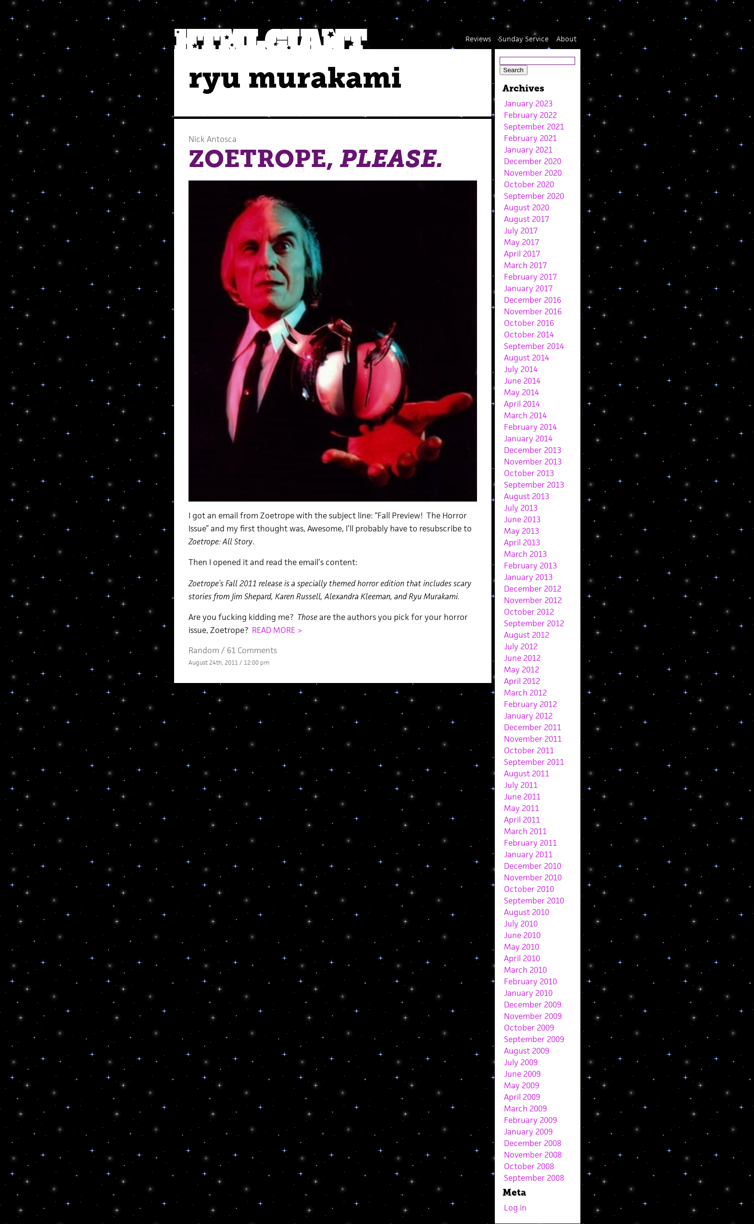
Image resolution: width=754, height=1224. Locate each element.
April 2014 (522, 404)
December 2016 (532, 300)
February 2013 (530, 565)
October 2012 (529, 611)
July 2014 (521, 369)
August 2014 (526, 357)
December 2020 (532, 161)
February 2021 (530, 138)
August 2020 (526, 207)
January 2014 (528, 438)
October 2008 (529, 1166)
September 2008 (534, 1177)
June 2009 (522, 1074)
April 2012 (522, 681)
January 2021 (528, 149)
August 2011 (526, 773)
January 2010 (528, 993)
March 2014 (525, 415)
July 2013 (521, 507)
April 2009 (522, 1097)
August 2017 (526, 219)
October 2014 (529, 334)
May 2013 (521, 531)
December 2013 (532, 450)
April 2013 (522, 542)
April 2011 (522, 819)
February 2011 (530, 842)
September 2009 (534, 1039)
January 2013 (528, 577)
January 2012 (528, 715)
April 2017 (522, 253)
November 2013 (533, 461)
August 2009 (526, 1050)
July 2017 (521, 230)
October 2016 (529, 323)
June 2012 (522, 658)
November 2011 (533, 739)
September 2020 (534, 196)
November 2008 (533, 1154)
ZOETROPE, (315, 158)
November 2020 (533, 172)
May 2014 (521, 392)
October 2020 (529, 184)
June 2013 (522, 519)
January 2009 (528, 1131)
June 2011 (522, 796)
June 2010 (522, 935)
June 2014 (522, 380)
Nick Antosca (212, 139)
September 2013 (534, 484)
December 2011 (532, 727)
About (566, 38)
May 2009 (521, 1085)
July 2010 (521, 923)
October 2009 (529, 1027)
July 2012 (521, 646)
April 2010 (522, 958)
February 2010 (530, 981)
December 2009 (532, 1004)
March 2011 (525, 831)
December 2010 (532, 866)
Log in (515, 1207)
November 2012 (533, 600)
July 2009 (521, 1062)
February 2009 (530, 1120)
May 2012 (521, 669)
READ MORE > (277, 630)
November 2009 (533, 1016)
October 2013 (529, 473)
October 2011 (529, 750)
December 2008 (532, 1143)
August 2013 (526, 496)
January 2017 (528, 288)
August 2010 (526, 912)
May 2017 (521, 242)
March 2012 (525, 692)
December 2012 (532, 588)
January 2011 (528, 854)
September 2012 (534, 623)
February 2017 (530, 276)
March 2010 (525, 970)
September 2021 (534, 126)
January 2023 (528, 103)
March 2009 (525, 1108)
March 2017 (525, 265)
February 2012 (530, 704)
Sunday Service (524, 38)
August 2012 (526, 635)
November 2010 (533, 877)
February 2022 (530, 115)
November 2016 (533, 311)
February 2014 (530, 427)
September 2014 (534, 346)
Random (203, 650)
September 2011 (534, 762)
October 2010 (529, 889)
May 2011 (521, 808)
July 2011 (521, 785)
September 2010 (534, 900)
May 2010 (521, 946)
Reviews (478, 38)
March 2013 (525, 554)
